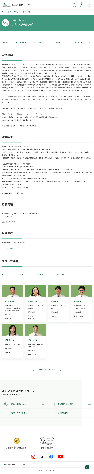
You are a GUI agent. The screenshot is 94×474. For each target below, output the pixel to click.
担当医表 (10, 249)
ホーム (4, 12)
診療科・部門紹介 (13, 12)
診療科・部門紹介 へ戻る (47, 369)
